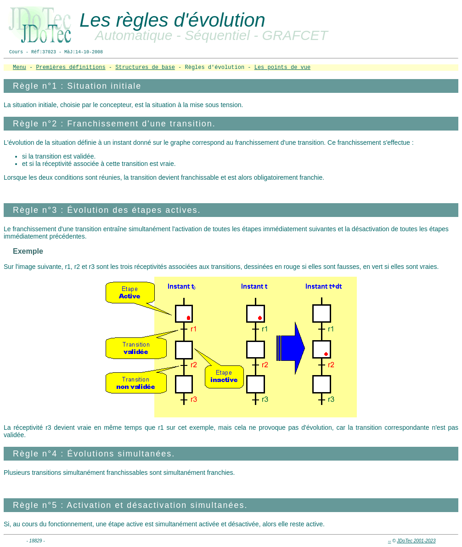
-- (389, 540)
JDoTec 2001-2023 (416, 540)
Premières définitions (70, 67)
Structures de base (145, 67)
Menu (19, 67)
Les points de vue (282, 67)
